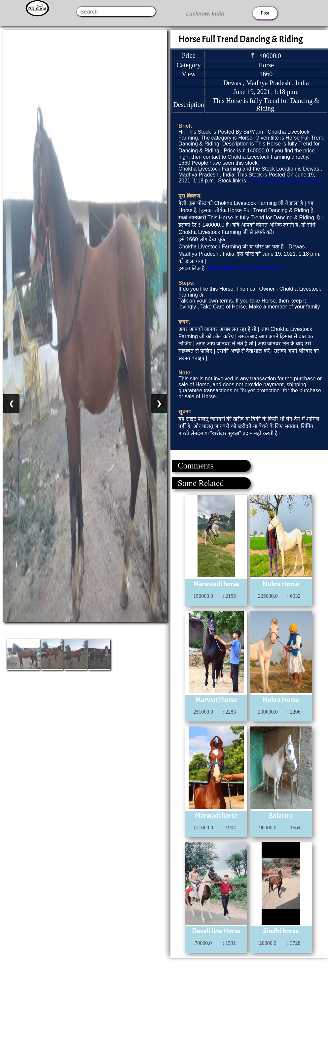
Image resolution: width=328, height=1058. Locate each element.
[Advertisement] (163, 1004)
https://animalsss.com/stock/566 (284, 180)
